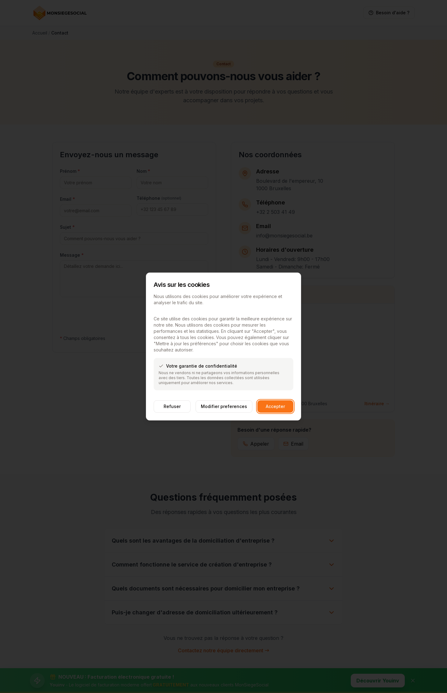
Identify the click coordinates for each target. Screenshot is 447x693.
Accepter (275, 406)
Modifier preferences (224, 406)
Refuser (172, 406)
